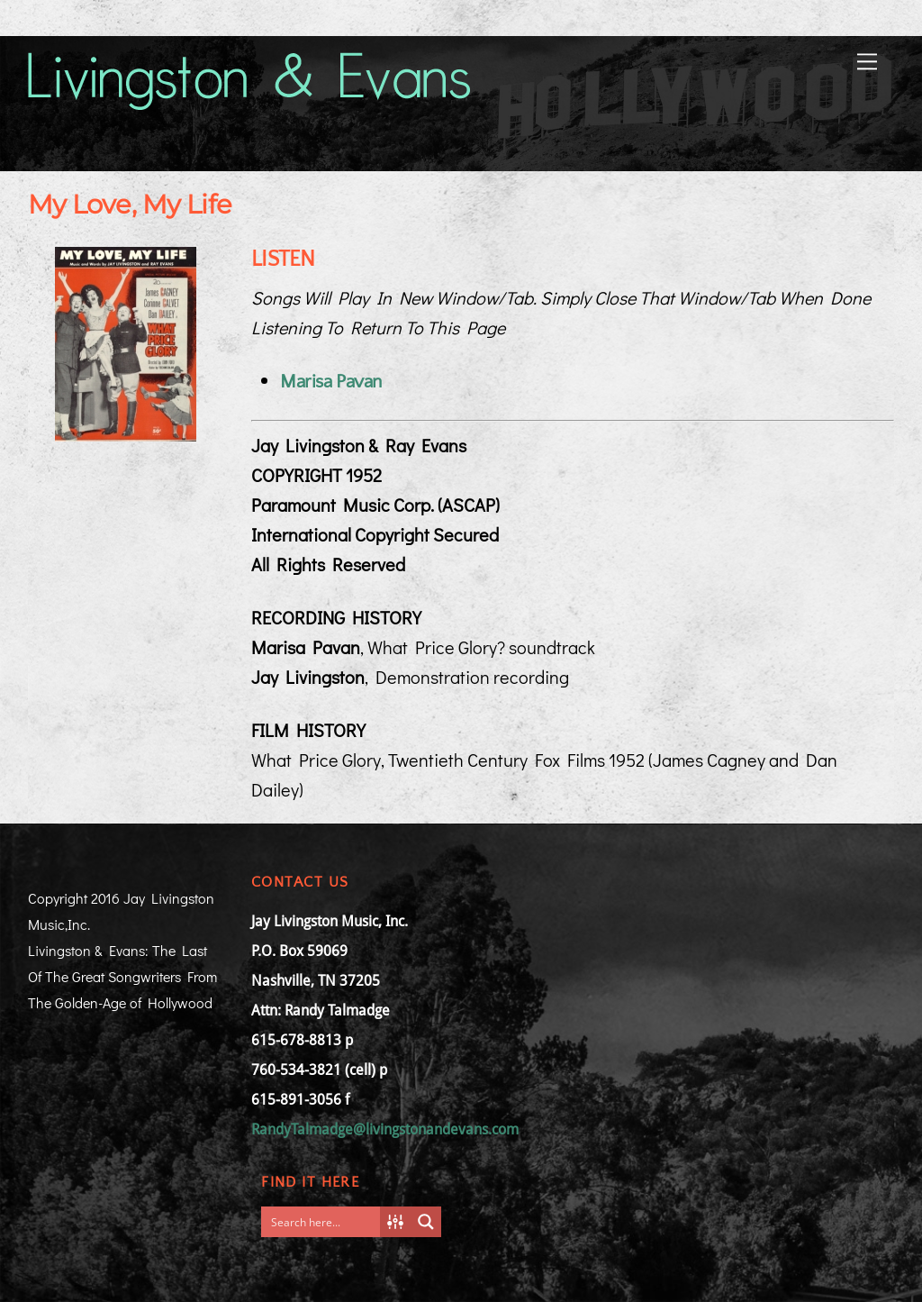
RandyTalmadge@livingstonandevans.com (385, 1129)
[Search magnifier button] (426, 1221)
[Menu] (867, 60)
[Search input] (325, 1222)
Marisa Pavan (331, 381)
